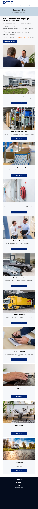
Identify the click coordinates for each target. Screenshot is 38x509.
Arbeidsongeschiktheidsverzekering (25, 5)
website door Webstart (19, 504)
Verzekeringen (18, 482)
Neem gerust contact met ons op (23, 37)
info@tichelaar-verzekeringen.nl (19, 493)
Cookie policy (19, 502)
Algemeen (18, 479)
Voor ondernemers (9, 5)
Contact (19, 485)
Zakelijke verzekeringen (15, 5)
